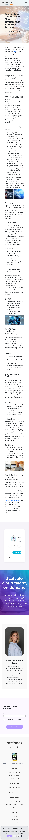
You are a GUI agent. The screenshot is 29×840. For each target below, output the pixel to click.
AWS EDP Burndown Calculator (14, 804)
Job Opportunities (14, 793)
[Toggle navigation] (26, 3)
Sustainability (14, 822)
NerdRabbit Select (14, 775)
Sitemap (14, 826)
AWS (15, 51)
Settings (16, 836)
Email (5, 713)
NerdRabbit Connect (14, 778)
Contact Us (14, 819)
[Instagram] (14, 747)
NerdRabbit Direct (14, 772)
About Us (14, 816)
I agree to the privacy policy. (14, 719)
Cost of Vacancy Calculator (14, 801)
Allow (9, 836)
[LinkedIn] (18, 747)
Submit (14, 727)
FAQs (14, 807)
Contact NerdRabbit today (13, 500)
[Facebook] (11, 747)
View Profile (18, 552)
